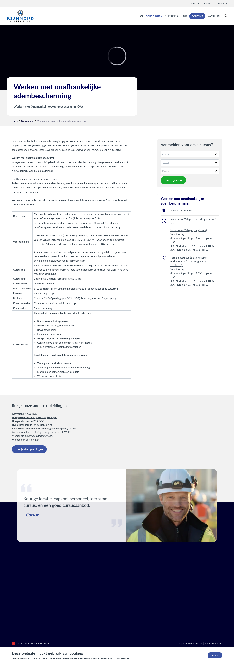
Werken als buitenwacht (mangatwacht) (32, 435)
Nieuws (208, 3)
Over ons (195, 3)
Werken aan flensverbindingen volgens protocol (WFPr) (41, 432)
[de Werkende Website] (13, 643)
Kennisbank (221, 3)
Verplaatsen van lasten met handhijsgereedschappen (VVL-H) (44, 428)
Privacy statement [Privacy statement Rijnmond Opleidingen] (213, 643)
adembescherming (21, 149)
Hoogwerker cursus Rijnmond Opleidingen (34, 417)
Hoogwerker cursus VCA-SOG (28, 421)
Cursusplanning (176, 16)
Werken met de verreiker (25, 439)
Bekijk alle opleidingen (29, 449)
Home (141, 16)
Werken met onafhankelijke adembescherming (61, 120)
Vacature (214, 16)
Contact (197, 16)
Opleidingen (154, 16)
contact (16, 204)
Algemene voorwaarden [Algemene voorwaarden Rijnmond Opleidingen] (190, 643)
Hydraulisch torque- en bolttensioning (32, 424)
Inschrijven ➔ (173, 180)
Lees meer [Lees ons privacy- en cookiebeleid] (125, 658)
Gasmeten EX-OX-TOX (24, 413)
